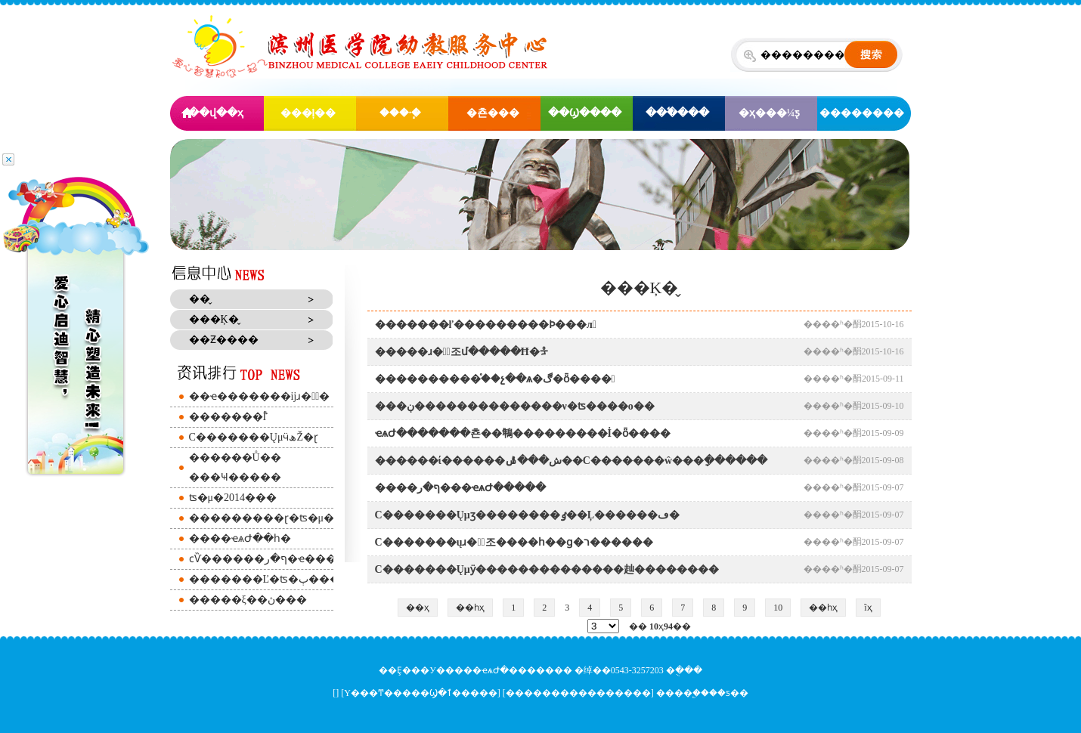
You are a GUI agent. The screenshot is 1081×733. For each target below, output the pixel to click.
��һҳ (470, 607)
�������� (861, 113)
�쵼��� (492, 113)
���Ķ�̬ (214, 319)
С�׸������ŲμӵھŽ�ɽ (254, 437)
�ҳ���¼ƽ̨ (770, 113)
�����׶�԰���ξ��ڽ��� (248, 599)
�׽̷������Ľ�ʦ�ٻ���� (270, 579)
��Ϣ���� (584, 113)
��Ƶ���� (224, 339)
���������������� (578, 693)
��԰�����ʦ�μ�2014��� (233, 497)
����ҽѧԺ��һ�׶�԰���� (240, 538)
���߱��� (677, 113)
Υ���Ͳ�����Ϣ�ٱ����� (420, 693)
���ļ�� (308, 113)
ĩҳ (868, 607)
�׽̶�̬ (199, 299)
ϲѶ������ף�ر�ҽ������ (278, 558)
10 (777, 607)
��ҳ (417, 607)
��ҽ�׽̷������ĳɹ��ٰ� (259, 396)
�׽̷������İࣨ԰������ (228, 416)
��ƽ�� (728, 693)
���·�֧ (400, 113)
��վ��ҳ (215, 113)
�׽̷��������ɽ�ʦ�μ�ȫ (265, 518)
